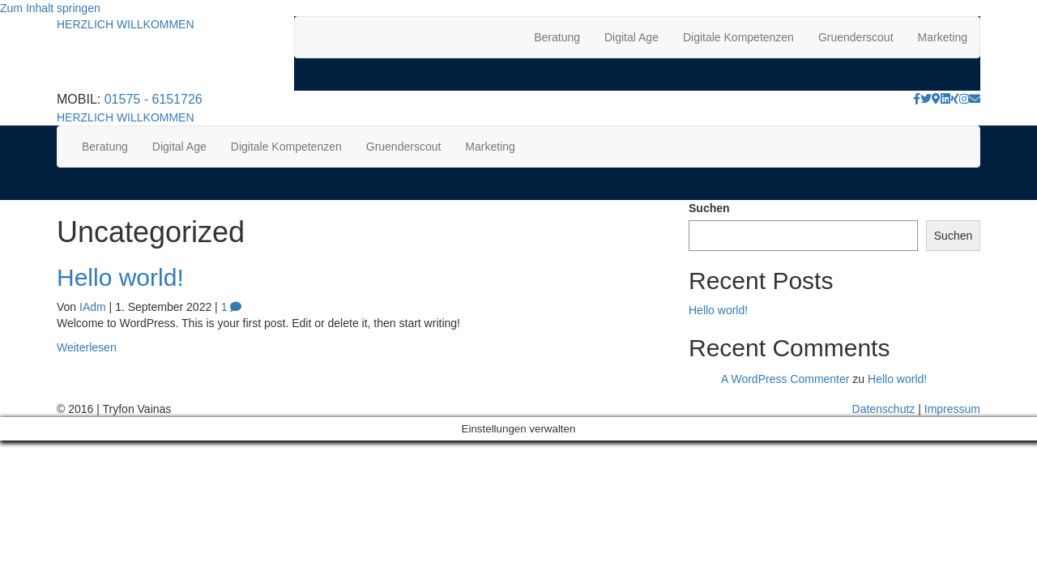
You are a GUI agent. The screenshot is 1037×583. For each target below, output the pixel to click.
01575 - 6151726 (154, 99)
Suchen (709, 208)
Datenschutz (883, 408)
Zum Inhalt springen (50, 8)
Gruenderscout (856, 37)
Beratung (557, 37)
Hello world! (120, 277)
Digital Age (631, 37)
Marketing (942, 37)
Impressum (952, 408)
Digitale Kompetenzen (738, 37)
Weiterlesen (87, 347)
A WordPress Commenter (785, 378)
